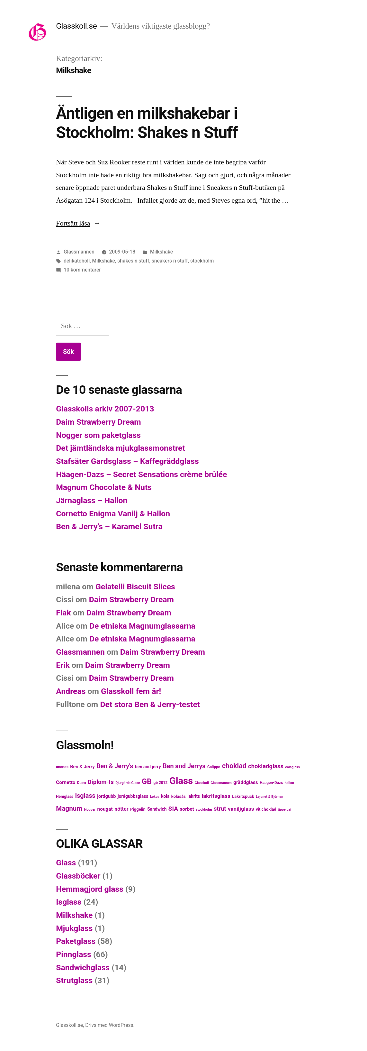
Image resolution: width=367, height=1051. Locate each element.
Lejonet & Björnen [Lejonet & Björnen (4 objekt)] (269, 797)
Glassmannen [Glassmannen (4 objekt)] (220, 783)
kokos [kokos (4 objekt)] (154, 797)
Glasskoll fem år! (131, 691)
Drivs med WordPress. (110, 1025)
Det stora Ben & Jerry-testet (150, 704)
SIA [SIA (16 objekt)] (173, 808)
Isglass (68, 902)
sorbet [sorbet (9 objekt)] (187, 809)
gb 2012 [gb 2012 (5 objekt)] (160, 782)
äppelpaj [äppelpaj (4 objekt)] (284, 809)
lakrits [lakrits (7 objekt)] (193, 796)
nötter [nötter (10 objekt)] (121, 809)
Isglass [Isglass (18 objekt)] (85, 795)
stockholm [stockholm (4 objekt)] (204, 809)
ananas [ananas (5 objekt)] (62, 767)
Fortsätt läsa (78, 223)
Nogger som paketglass (98, 435)
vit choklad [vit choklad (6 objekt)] (266, 809)
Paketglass (75, 941)
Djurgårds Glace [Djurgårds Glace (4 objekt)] (127, 783)
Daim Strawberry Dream (98, 422)
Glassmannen (79, 252)
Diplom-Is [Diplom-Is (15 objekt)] (101, 782)
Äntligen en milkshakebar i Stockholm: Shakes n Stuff (146, 123)
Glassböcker (78, 875)
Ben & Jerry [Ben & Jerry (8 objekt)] (82, 767)
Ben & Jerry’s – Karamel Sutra (109, 526)
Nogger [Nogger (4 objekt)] (89, 809)
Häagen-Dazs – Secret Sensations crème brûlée (141, 474)
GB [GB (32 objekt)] (147, 781)
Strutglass (74, 980)
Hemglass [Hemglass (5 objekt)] (64, 796)
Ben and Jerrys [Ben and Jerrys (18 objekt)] (184, 766)
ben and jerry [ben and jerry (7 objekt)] (148, 766)
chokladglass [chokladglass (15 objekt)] (265, 766)
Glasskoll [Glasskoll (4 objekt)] (202, 783)
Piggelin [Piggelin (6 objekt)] (138, 809)
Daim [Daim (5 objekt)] (81, 782)
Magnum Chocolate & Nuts (104, 487)
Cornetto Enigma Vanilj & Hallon (113, 513)
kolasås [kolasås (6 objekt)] (178, 796)
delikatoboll (77, 261)
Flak (63, 612)
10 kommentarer (82, 270)
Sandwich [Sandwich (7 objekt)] (156, 809)
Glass (66, 862)
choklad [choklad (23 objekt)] (234, 766)
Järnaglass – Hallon (91, 500)
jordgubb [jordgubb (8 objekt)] (106, 796)
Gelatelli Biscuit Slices (135, 586)
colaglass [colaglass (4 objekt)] (292, 767)
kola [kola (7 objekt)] (165, 796)
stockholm (202, 261)
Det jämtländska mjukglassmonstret (120, 448)
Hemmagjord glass (89, 889)
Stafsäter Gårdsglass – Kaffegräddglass (127, 461)
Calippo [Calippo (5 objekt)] (213, 767)
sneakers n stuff (170, 261)
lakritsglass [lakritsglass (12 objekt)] (216, 796)
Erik (63, 665)
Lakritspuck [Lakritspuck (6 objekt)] (243, 796)
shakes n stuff (133, 261)
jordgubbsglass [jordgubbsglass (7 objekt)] (133, 796)
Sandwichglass (83, 967)
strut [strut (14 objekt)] (220, 808)
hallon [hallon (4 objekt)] (289, 783)
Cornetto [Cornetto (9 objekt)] (65, 782)
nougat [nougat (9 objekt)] (105, 809)
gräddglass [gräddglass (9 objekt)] (245, 782)
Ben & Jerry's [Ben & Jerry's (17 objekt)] (114, 766)
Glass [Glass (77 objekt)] (181, 780)
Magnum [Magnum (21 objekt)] (69, 808)
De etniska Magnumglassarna (142, 626)
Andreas (70, 691)
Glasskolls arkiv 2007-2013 (105, 408)
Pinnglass (73, 954)
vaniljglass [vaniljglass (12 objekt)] (241, 809)
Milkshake (161, 252)
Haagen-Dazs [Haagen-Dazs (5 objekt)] (271, 782)
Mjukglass (74, 928)
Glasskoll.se (76, 26)
